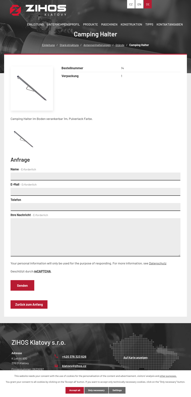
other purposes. (168, 375)
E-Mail (24, 184)
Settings (117, 390)
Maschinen (109, 24)
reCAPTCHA (42, 271)
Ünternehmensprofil (63, 24)
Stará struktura (69, 45)
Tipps (149, 24)
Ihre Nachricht (29, 215)
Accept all (74, 390)
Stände (119, 45)
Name (23, 169)
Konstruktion (131, 24)
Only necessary (96, 390)
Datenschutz (158, 263)
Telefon (16, 200)
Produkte (90, 24)
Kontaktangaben (170, 24)
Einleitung (35, 24)
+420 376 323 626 (70, 357)
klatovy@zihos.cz (70, 366)
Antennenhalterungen (97, 45)
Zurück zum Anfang (29, 305)
